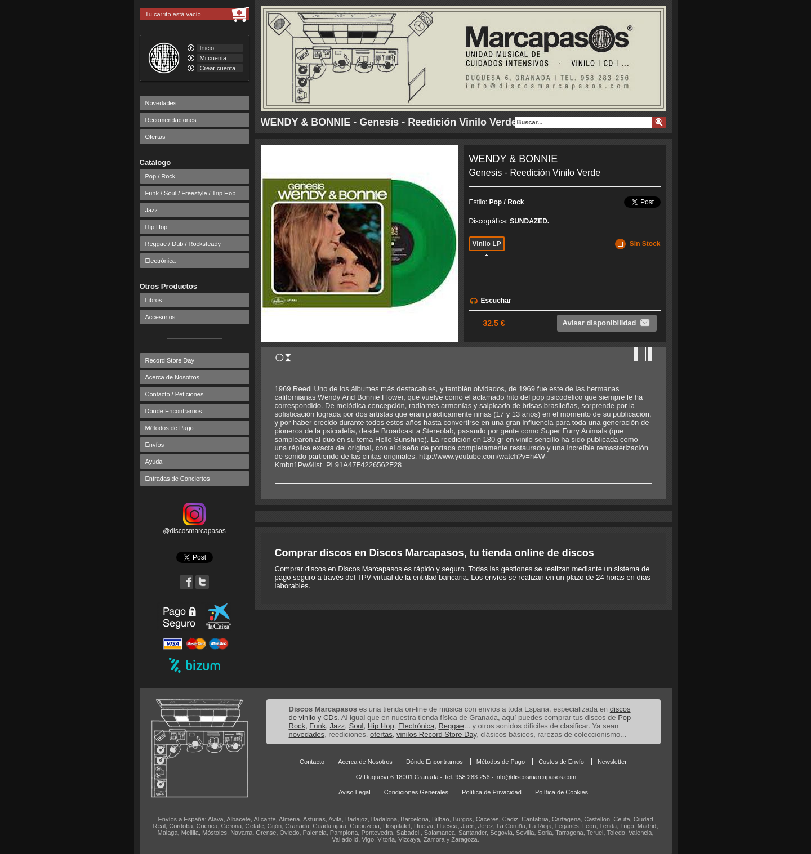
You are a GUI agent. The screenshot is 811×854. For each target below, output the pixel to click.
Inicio (207, 47)
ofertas (381, 734)
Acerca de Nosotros (172, 377)
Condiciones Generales (416, 792)
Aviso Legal (354, 792)
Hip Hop (156, 226)
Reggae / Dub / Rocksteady (183, 243)
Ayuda (154, 461)
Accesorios (160, 317)
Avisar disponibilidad (607, 322)
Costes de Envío (561, 761)
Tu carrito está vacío (173, 14)
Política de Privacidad (492, 792)
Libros (153, 300)
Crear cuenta (218, 68)
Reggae (451, 726)
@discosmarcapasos (194, 527)
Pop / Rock (160, 176)
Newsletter (612, 761)
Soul (356, 726)
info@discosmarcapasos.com (535, 776)
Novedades (161, 103)
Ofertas (155, 136)
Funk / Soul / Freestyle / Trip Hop (190, 193)
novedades (307, 734)
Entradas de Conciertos (177, 478)
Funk (317, 726)
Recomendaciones (171, 120)
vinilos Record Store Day (436, 734)
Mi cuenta (213, 58)
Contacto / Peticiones (174, 394)
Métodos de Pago (169, 427)
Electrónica (160, 260)
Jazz (151, 210)
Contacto (312, 761)
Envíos (154, 444)
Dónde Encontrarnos (173, 411)
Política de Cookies (561, 792)
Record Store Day (169, 360)
